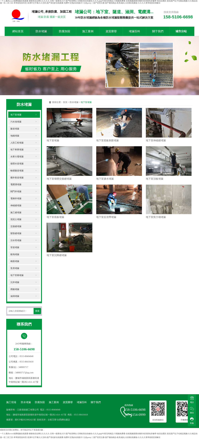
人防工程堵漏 (17, 142)
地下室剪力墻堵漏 (155, 219)
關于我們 (157, 31)
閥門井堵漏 (16, 191)
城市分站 (181, 31)
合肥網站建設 (63, 420)
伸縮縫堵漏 (16, 206)
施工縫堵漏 (16, 213)
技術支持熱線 (171, 12)
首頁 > (66, 102)
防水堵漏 (41, 31)
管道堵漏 (15, 248)
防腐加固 (64, 31)
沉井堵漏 (15, 283)
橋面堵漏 (15, 262)
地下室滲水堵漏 (104, 180)
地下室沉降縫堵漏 (57, 258)
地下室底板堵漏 (55, 219)
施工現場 (11, 403)
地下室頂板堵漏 (154, 180)
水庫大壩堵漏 (17, 156)
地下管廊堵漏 (17, 276)
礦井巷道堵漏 (17, 177)
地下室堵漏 (16, 114)
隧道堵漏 (15, 128)
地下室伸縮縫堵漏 (155, 140)
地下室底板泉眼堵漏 (107, 140)
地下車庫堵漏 (17, 149)
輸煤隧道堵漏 (17, 170)
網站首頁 (17, 31)
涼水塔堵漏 (16, 241)
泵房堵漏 (15, 269)
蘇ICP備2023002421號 (25, 420)
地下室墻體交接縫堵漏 (59, 180)
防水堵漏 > (75, 102)
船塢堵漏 (15, 255)
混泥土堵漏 (16, 220)
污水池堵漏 (16, 121)
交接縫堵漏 (16, 227)
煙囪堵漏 (15, 290)
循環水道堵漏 (17, 163)
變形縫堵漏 (16, 234)
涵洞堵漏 (15, 297)
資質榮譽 (111, 31)
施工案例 (87, 31)
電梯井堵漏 (16, 198)
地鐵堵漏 (15, 135)
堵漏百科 (134, 31)
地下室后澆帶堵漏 (106, 219)
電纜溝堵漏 (16, 184)
